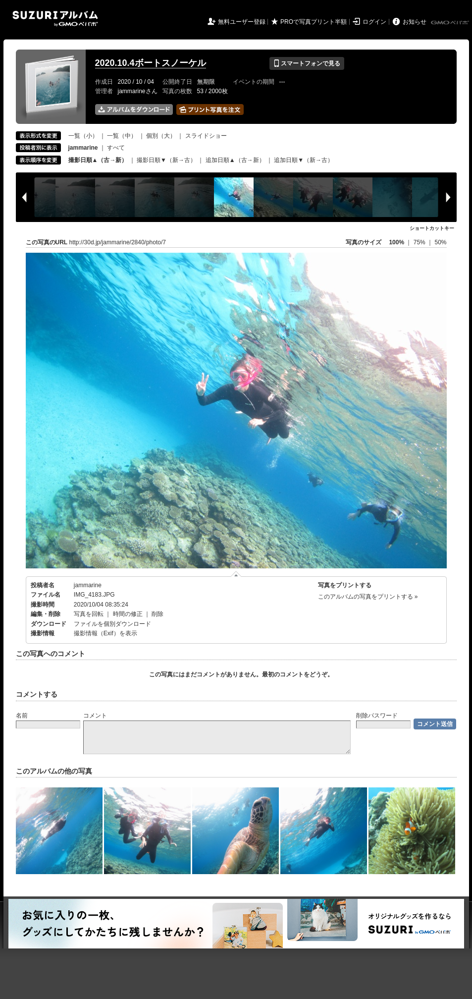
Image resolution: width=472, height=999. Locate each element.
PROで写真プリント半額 (313, 21)
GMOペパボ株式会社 (451, 23)
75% (420, 242)
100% (396, 242)
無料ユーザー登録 (241, 21)
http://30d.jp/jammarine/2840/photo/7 (117, 242)
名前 (22, 715)
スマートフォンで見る (306, 63)
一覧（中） (122, 135)
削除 (157, 613)
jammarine (88, 585)
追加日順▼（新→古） (303, 160)
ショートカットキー (432, 228)
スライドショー (206, 135)
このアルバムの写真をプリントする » (368, 596)
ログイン (374, 21)
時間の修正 (128, 613)
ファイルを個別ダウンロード (112, 623)
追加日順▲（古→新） (235, 160)
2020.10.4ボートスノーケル (150, 63)
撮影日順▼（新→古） (166, 160)
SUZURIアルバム (55, 18)
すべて (116, 147)
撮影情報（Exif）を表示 (105, 633)
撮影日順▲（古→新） (98, 160)
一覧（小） (83, 135)
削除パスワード (377, 715)
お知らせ (414, 21)
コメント (95, 715)
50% (440, 242)
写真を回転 (89, 613)
